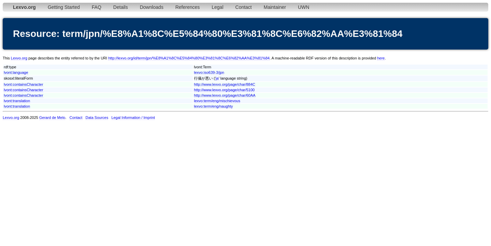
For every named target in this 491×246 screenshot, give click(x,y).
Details (120, 7)
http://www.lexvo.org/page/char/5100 (224, 90)
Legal (217, 7)
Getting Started (64, 7)
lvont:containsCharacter (23, 84)
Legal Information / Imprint (133, 117)
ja (217, 78)
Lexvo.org (19, 58)
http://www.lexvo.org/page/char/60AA (224, 95)
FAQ (96, 7)
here (381, 58)
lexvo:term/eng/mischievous (217, 101)
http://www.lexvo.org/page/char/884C (224, 84)
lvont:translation (17, 101)
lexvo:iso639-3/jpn (209, 72)
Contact (243, 7)
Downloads (151, 7)
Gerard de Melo (52, 117)
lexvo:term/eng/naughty (213, 106)
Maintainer (275, 7)
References (187, 7)
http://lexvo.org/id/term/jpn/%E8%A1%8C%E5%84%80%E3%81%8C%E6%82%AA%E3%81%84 (188, 58)
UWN (303, 7)
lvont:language (16, 72)
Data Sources (97, 117)
